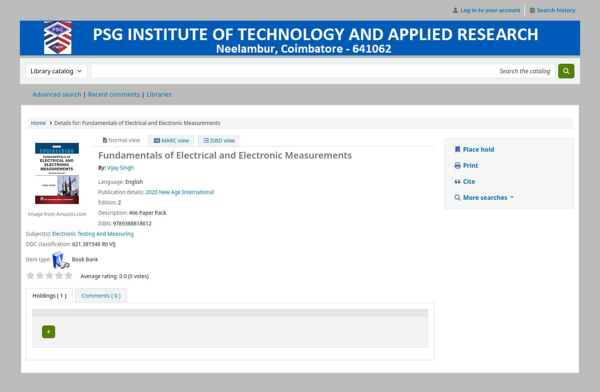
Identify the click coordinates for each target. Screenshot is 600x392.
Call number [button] (235, 323)
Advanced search (57, 94)
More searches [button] (481, 197)
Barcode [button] (405, 323)
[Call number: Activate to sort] (253, 320)
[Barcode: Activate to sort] (409, 320)
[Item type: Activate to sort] (52, 320)
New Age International (186, 192)
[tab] (101, 295)
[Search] (566, 71)
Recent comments (114, 94)
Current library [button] (94, 323)
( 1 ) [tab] (49, 295)
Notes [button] (335, 323)
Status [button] (303, 323)
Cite (464, 181)
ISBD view (219, 140)
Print (466, 165)
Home (38, 122)
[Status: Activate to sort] (307, 320)
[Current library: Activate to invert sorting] (143, 320)
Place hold (474, 149)
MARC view (171, 140)
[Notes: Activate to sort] (357, 320)
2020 (152, 192)
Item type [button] (42, 320)
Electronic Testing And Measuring (93, 233)
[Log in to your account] (486, 10)
